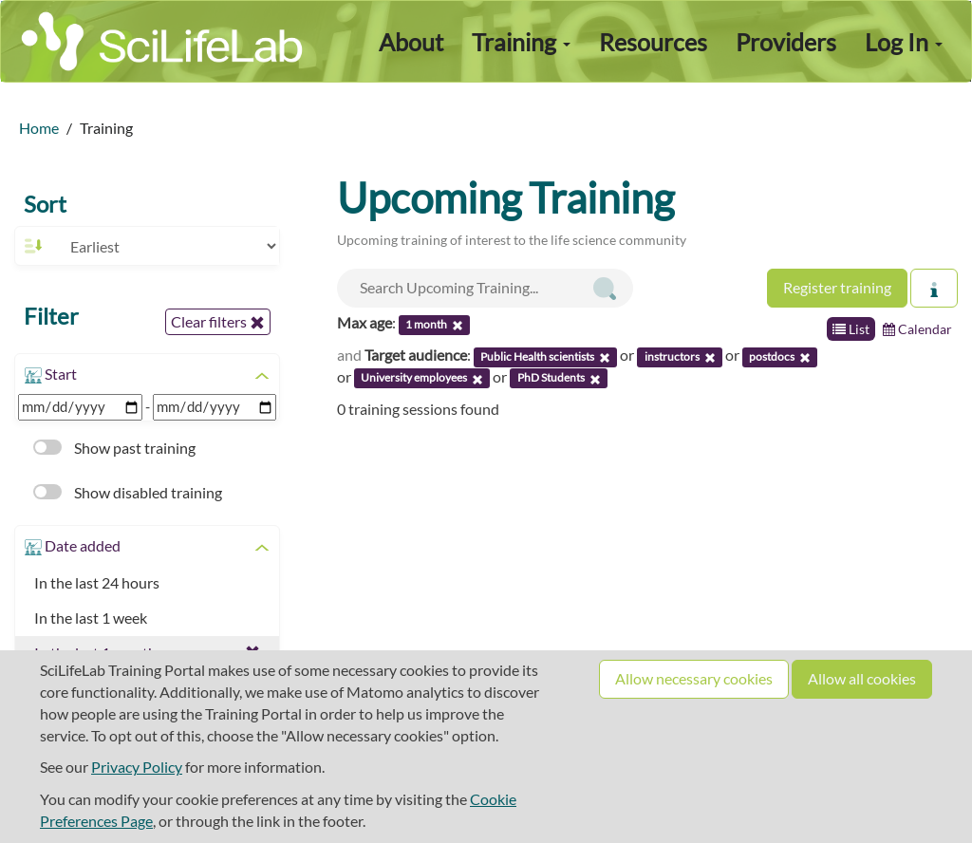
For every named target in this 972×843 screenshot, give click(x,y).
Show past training (114, 448)
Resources (653, 42)
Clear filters (218, 321)
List (850, 329)
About (411, 42)
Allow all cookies (862, 678)
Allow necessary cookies (694, 678)
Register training (837, 287)
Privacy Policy (136, 767)
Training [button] (521, 42)
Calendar (917, 329)
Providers (786, 42)
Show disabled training (127, 492)
